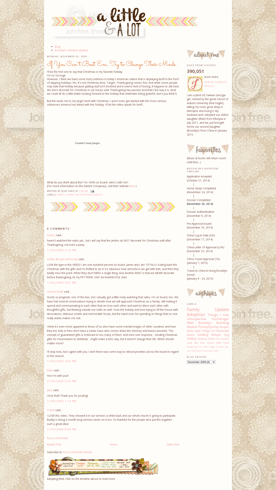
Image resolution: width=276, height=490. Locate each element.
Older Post (172, 444)
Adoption (196, 314)
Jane (49, 390)
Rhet (190, 323)
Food (226, 342)
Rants (60, 194)
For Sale (203, 346)
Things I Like (218, 315)
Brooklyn (205, 323)
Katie (50, 370)
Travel (215, 350)
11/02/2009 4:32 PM (61, 361)
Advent (192, 327)
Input (198, 331)
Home (113, 444)
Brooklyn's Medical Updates (71, 50)
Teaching (207, 350)
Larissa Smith (55, 291)
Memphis (197, 350)
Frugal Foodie (216, 346)
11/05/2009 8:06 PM (61, 429)
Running (222, 323)
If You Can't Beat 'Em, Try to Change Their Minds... (113, 64)
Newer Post (54, 444)
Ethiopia (216, 335)
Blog (57, 46)
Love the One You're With (204, 342)
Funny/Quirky (208, 327)
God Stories (222, 338)
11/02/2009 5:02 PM (61, 381)
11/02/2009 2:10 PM (61, 250)
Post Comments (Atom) (77, 452)
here (132, 186)
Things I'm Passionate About (84, 194)
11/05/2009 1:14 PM (61, 401)
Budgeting (192, 346)
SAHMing (202, 335)
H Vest (51, 410)
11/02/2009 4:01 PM (61, 282)
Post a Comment (57, 438)
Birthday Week (206, 338)
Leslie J (51, 235)
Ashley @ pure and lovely (62, 259)
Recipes (224, 327)
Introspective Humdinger (208, 319)
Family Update (208, 309)
